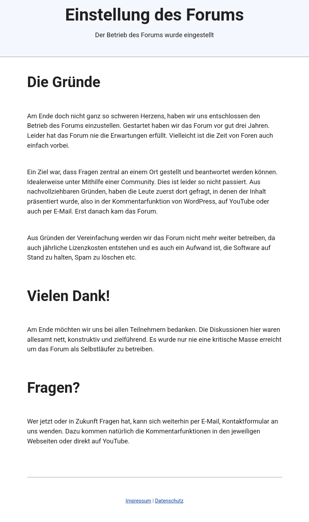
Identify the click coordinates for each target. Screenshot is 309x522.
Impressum (138, 501)
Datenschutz (169, 501)
